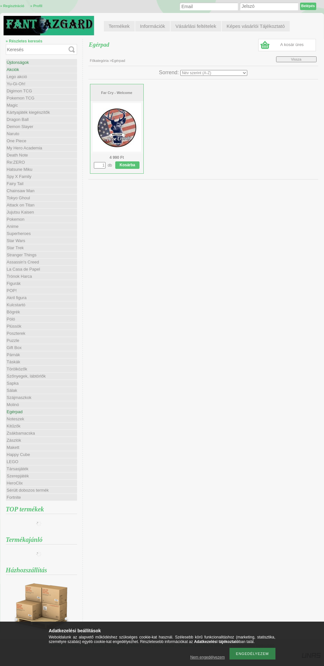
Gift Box (14, 347)
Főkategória (99, 61)
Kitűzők (14, 426)
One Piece (17, 140)
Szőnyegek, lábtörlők (26, 376)
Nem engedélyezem (207, 657)
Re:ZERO (16, 162)
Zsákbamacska (21, 433)
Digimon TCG (19, 90)
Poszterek (16, 333)
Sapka (13, 383)
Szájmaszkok (19, 397)
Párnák (13, 354)
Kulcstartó (16, 304)
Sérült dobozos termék (28, 490)
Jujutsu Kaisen (20, 212)
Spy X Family (19, 176)
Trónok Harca (19, 276)
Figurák (14, 283)
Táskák (13, 361)
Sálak (12, 390)
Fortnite (14, 497)
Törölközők (17, 369)
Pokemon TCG (21, 98)
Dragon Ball (18, 119)
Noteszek (15, 418)
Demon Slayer (20, 126)
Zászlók (14, 440)
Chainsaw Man (21, 190)
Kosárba (127, 165)
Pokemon (16, 219)
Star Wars (16, 240)
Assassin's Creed (23, 262)
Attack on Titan (21, 205)
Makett (13, 447)
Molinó (13, 404)
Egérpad (15, 411)
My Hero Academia (24, 148)
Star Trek (15, 247)
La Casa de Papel (23, 269)
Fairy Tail (15, 183)
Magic (12, 105)
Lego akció (17, 76)
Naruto (13, 133)
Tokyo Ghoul (18, 197)
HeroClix (15, 483)
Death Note (17, 155)
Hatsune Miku (19, 169)
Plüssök (14, 326)
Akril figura (17, 297)
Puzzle (13, 340)
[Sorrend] (213, 73)
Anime (13, 226)
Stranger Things (22, 254)
